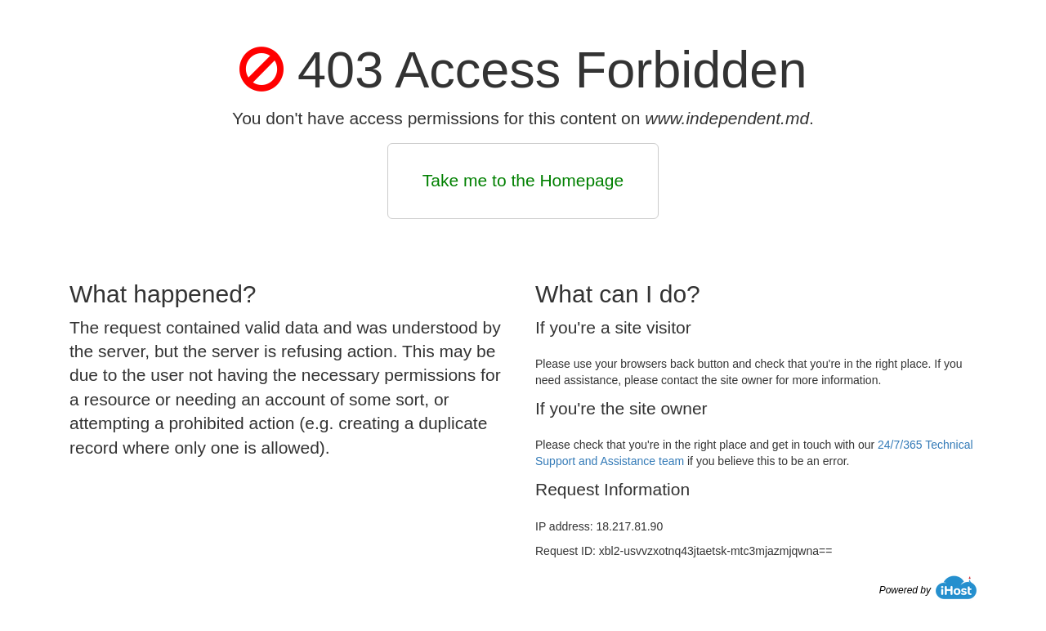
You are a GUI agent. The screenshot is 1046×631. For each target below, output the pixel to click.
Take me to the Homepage (523, 180)
